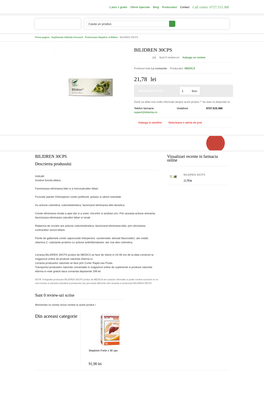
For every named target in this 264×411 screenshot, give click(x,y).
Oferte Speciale (140, 7)
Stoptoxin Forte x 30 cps (103, 350)
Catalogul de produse (55, 25)
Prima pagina (42, 37)
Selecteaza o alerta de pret (183, 123)
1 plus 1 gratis (118, 7)
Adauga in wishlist (148, 122)
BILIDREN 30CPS (194, 174)
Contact (185, 7)
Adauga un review (193, 57)
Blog (156, 7)
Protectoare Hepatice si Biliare (101, 37)
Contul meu (189, 23)
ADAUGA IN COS (156, 90)
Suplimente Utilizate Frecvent (67, 37)
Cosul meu (215, 23)
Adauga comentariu (144, 296)
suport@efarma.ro (145, 112)
